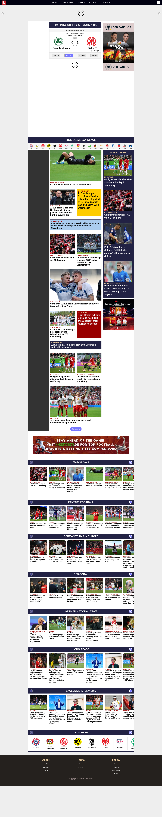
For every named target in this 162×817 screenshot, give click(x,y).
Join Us (45, 801)
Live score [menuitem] (67, 3)
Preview (82, 86)
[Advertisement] (81, 35)
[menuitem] (26, 3)
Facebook (116, 798)
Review (94, 86)
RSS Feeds (116, 801)
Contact (46, 798)
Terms (81, 794)
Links (116, 804)
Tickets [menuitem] (106, 3)
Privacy (80, 798)
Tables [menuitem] (81, 3)
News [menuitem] (55, 3)
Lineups (56, 86)
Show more (76, 459)
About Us (46, 794)
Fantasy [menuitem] (93, 3)
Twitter (116, 794)
